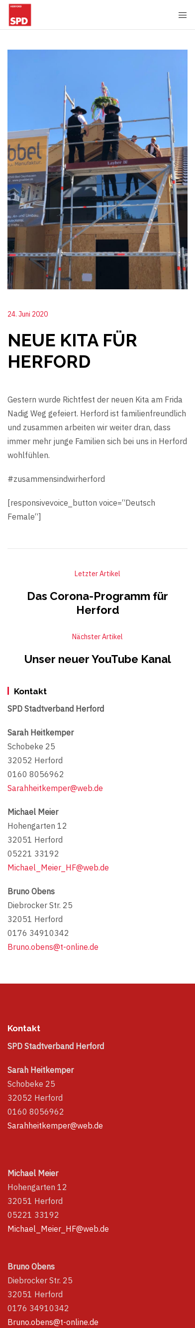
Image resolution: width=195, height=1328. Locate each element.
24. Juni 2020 (27, 314)
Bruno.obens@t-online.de (52, 947)
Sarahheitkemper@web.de (55, 788)
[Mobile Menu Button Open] (183, 15)
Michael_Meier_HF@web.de (58, 867)
